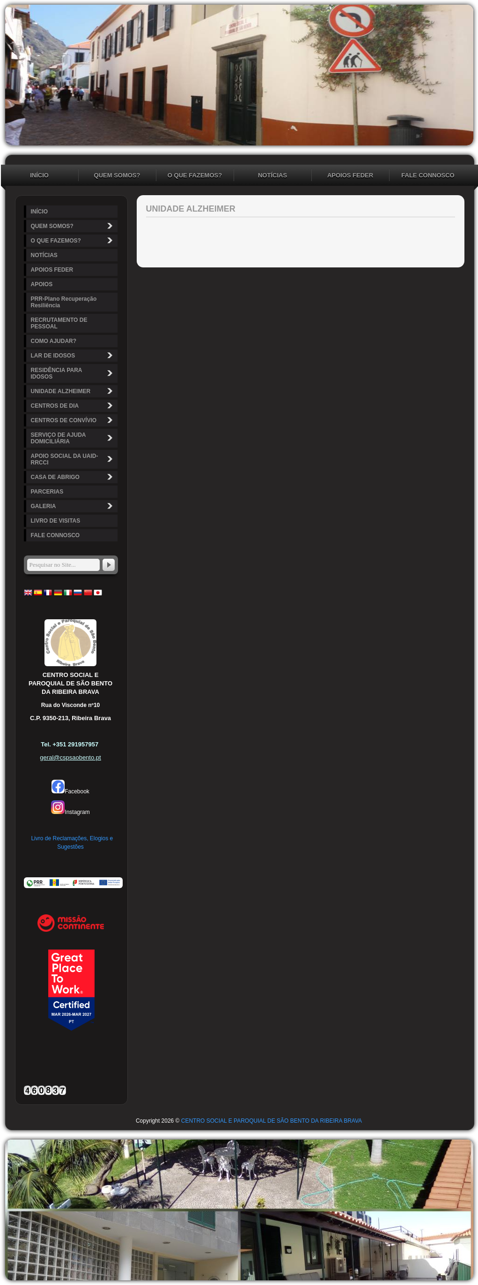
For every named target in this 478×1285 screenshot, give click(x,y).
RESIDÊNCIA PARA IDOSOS (73, 373)
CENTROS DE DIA (73, 405)
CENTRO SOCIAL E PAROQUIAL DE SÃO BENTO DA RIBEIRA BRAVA (271, 1121)
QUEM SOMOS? (117, 175)
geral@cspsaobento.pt (70, 757)
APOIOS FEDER (350, 175)
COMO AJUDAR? (54, 341)
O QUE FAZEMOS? (195, 175)
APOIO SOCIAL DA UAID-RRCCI (73, 459)
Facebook (70, 791)
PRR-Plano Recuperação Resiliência (64, 302)
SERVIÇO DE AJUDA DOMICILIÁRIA (73, 438)
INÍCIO (39, 175)
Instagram (70, 812)
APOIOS (42, 284)
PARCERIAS (47, 491)
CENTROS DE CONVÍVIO (73, 420)
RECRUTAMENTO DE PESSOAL (59, 323)
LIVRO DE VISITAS (56, 520)
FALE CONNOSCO (427, 175)
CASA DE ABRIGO (73, 476)
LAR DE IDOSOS (73, 355)
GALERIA (73, 505)
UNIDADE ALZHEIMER (73, 391)
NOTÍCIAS (272, 175)
